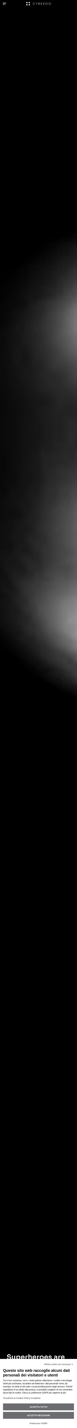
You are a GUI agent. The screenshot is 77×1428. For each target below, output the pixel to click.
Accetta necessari (38, 1415)
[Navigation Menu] (4, 3)
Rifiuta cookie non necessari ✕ (58, 1364)
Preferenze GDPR (38, 1423)
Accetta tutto (38, 1407)
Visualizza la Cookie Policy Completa (21, 1398)
